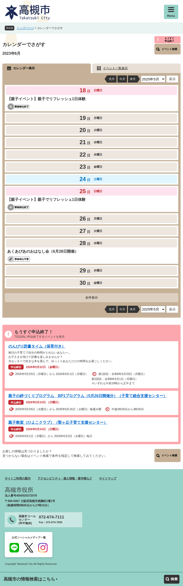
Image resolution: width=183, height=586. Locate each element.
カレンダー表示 (24, 68)
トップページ (25, 28)
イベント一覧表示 (115, 68)
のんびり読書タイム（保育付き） (37, 346)
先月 (112, 79)
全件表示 (91, 297)
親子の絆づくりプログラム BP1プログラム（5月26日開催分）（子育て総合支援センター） (87, 396)
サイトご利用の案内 (17, 478)
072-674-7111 (51, 517)
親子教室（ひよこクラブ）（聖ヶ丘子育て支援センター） (57, 422)
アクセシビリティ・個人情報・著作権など (65, 478)
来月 (133, 79)
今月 (122, 79)
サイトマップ (107, 478)
